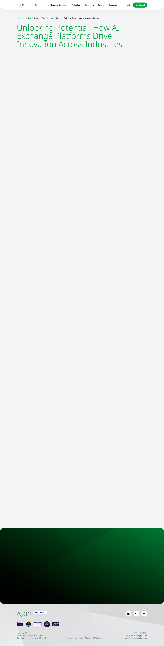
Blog (29, 18)
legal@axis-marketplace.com (136, 638)
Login (128, 5)
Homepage (21, 18)
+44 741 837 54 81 (140, 633)
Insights (101, 5)
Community (89, 5)
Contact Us (113, 5)
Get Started (140, 5)
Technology (76, 5)
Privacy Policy (72, 638)
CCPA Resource (98, 638)
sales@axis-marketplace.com (136, 635)
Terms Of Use (84, 638)
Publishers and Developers (57, 5)
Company (38, 5)
